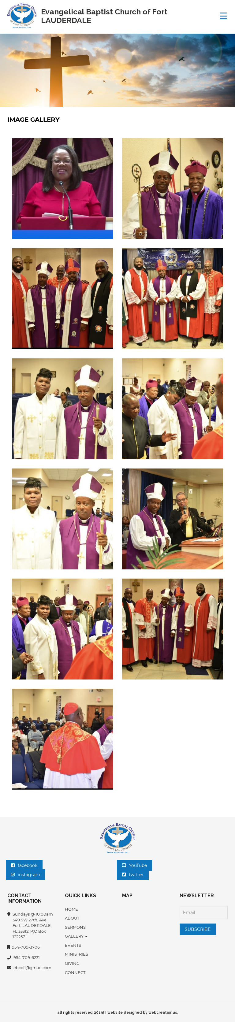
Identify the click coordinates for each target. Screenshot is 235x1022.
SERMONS (75, 927)
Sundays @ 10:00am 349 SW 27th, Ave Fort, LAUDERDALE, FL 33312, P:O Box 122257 (30, 926)
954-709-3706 (23, 947)
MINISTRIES (76, 954)
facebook (24, 865)
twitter (133, 874)
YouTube (134, 865)
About (72, 918)
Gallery (76, 936)
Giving (72, 963)
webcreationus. (163, 1012)
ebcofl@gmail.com (29, 968)
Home (71, 909)
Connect (75, 972)
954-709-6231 (23, 958)
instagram (25, 874)
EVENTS (73, 945)
